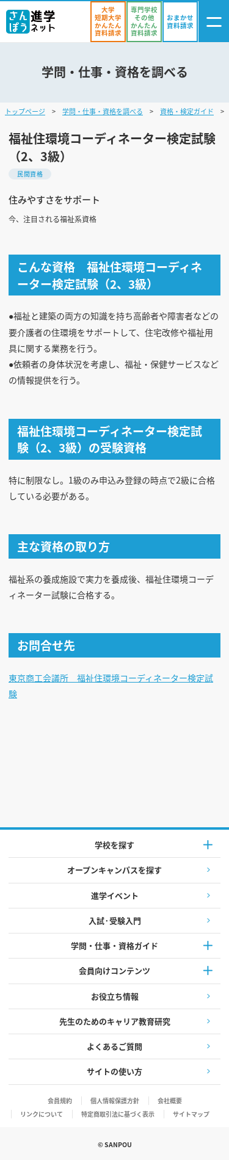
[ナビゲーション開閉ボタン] (213, 21)
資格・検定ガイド (187, 111)
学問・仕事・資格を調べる (102, 111)
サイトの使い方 (114, 1071)
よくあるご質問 (114, 1046)
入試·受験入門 (115, 920)
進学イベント (115, 895)
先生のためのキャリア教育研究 (114, 1021)
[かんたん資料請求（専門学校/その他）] (144, 21)
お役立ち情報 (115, 996)
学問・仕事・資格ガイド (114, 945)
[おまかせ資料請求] (180, 21)
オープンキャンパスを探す (114, 869)
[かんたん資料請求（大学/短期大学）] (108, 21)
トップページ (25, 111)
